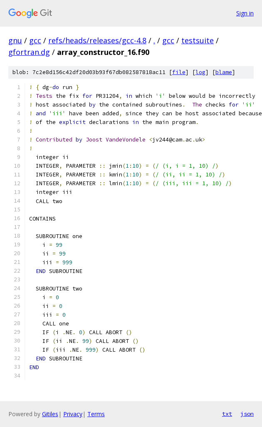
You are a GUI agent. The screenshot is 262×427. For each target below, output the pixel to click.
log (200, 72)
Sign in (245, 13)
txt (227, 413)
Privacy (72, 414)
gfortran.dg (29, 52)
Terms (96, 414)
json (247, 413)
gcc (35, 40)
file (178, 72)
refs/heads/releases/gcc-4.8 (97, 40)
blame (223, 72)
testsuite (197, 40)
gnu (15, 40)
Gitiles (50, 414)
